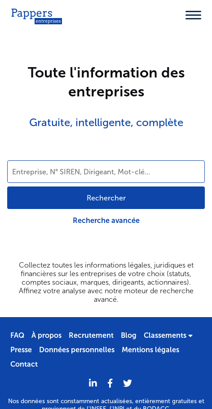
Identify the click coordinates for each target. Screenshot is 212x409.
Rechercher (106, 198)
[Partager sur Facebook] (110, 383)
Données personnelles (77, 349)
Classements (168, 335)
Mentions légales (150, 349)
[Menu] (193, 15)
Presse (21, 349)
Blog (129, 335)
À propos (46, 335)
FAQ (17, 335)
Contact (24, 364)
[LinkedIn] (93, 383)
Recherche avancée (106, 220)
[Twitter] (127, 383)
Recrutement (91, 335)
